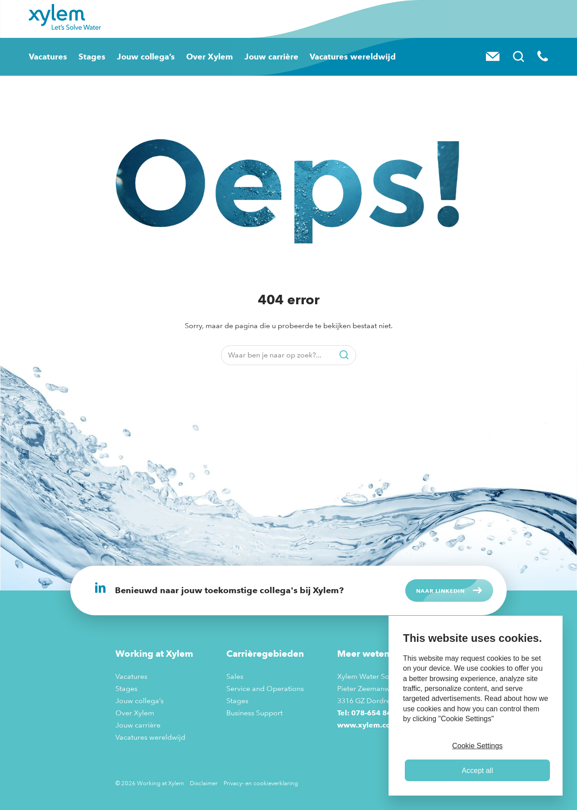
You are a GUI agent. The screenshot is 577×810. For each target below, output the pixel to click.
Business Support (254, 713)
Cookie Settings (477, 746)
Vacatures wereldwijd (339, 56)
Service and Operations (265, 688)
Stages (89, 56)
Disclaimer (204, 783)
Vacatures (46, 56)
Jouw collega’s (142, 56)
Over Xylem (203, 56)
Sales (234, 676)
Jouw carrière (263, 56)
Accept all (477, 770)
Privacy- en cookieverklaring (261, 783)
